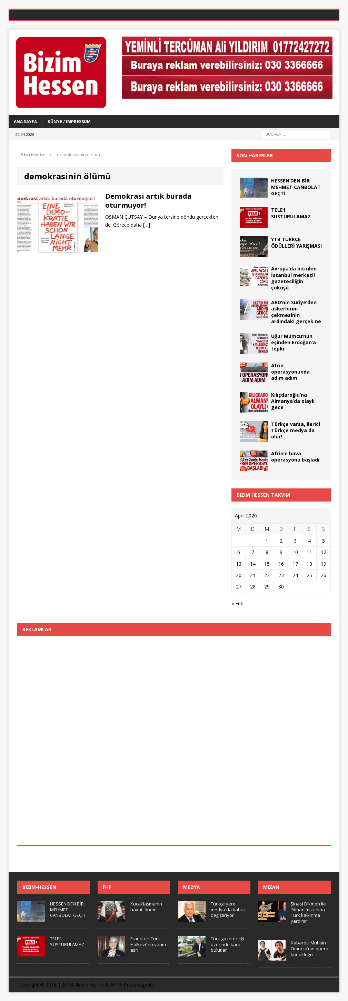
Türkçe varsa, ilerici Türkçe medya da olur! (295, 430)
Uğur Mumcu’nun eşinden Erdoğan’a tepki (293, 342)
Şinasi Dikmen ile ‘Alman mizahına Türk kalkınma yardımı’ (308, 912)
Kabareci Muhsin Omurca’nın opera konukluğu (309, 949)
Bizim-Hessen (39, 887)
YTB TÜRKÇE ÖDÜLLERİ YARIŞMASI (296, 242)
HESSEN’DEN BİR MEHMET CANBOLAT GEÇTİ (296, 186)
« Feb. (238, 603)
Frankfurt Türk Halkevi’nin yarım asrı (148, 944)
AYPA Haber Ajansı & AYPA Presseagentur (109, 984)
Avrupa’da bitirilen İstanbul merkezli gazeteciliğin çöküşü (294, 278)
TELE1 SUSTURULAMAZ (291, 213)
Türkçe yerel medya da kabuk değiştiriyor (228, 910)
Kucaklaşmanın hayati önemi (146, 907)
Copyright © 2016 (37, 984)
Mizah (271, 887)
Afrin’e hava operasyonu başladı (295, 456)
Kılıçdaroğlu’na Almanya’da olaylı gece (293, 401)
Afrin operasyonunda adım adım (290, 371)
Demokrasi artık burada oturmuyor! (148, 200)
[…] (146, 224)
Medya (191, 887)
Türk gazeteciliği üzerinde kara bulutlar (227, 944)
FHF (107, 887)
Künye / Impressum (69, 122)
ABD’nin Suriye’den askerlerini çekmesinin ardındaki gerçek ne (296, 312)
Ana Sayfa (25, 122)
